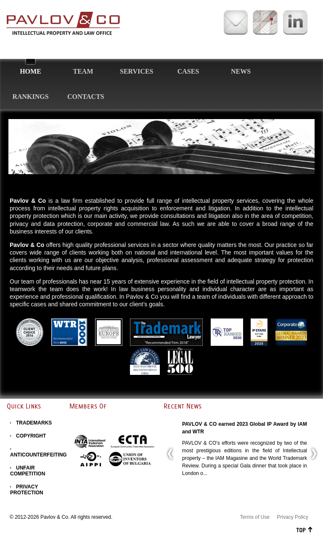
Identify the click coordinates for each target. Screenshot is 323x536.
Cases (188, 71)
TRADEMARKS (34, 423)
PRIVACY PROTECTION (26, 490)
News (241, 71)
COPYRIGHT (31, 436)
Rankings (30, 96)
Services (136, 71)
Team (83, 71)
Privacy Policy (292, 517)
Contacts (85, 96)
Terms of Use (255, 517)
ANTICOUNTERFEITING (38, 455)
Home (30, 71)
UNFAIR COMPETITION (27, 471)
